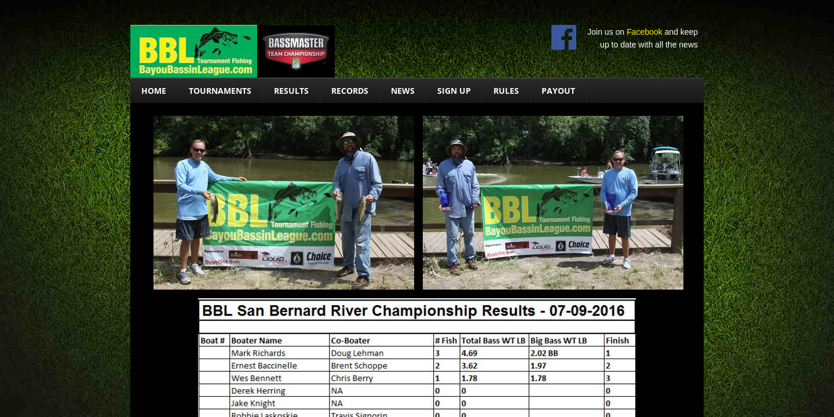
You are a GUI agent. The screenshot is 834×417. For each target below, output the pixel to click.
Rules (506, 90)
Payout (558, 90)
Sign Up (454, 90)
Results (291, 90)
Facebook (644, 31)
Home (153, 90)
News (403, 90)
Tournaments (220, 90)
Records (349, 90)
